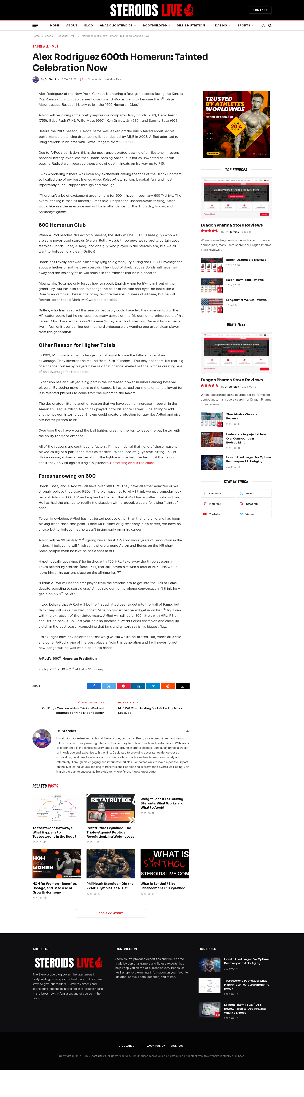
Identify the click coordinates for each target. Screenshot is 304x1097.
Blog (88, 25)
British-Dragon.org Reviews (246, 260)
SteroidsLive (98, 1055)
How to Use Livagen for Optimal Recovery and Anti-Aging (249, 459)
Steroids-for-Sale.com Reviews (243, 416)
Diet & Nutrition (191, 25)
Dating (221, 25)
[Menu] (35, 25)
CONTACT (260, 10)
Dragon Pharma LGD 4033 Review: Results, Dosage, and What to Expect (245, 1008)
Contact (178, 1045)
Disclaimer (128, 1045)
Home (54, 25)
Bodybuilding (155, 25)
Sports (243, 25)
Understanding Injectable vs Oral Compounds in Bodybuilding (246, 438)
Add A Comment (111, 913)
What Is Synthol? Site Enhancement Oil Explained (163, 886)
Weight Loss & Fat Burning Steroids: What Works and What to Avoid (162, 803)
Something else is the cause (132, 463)
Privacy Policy (154, 1045)
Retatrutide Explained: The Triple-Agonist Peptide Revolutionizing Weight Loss (110, 832)
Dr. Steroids (52, 79)
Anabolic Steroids (116, 25)
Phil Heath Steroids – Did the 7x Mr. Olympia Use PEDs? (110, 886)
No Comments (90, 79)
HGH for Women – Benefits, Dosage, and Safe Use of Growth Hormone (54, 888)
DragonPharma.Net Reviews (246, 300)
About (71, 25)
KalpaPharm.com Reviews (245, 280)
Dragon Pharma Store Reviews (232, 225)
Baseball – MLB (45, 46)
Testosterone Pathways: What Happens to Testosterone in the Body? (54, 832)
